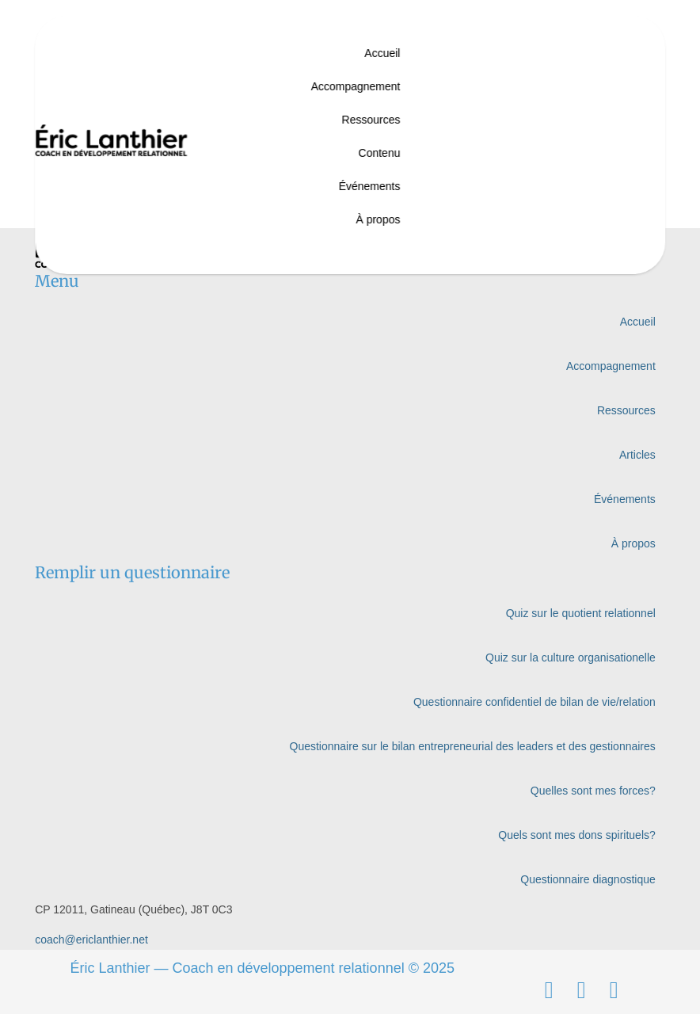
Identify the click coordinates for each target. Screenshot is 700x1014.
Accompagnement (356, 86)
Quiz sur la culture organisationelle (570, 657)
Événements (370, 186)
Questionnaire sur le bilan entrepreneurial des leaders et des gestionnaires (473, 746)
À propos (378, 219)
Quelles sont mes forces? (593, 790)
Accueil (382, 53)
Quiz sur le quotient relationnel (581, 613)
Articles (637, 454)
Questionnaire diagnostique (587, 879)
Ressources (371, 119)
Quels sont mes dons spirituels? (576, 835)
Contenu (379, 153)
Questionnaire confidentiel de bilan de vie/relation (534, 702)
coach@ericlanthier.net (91, 939)
